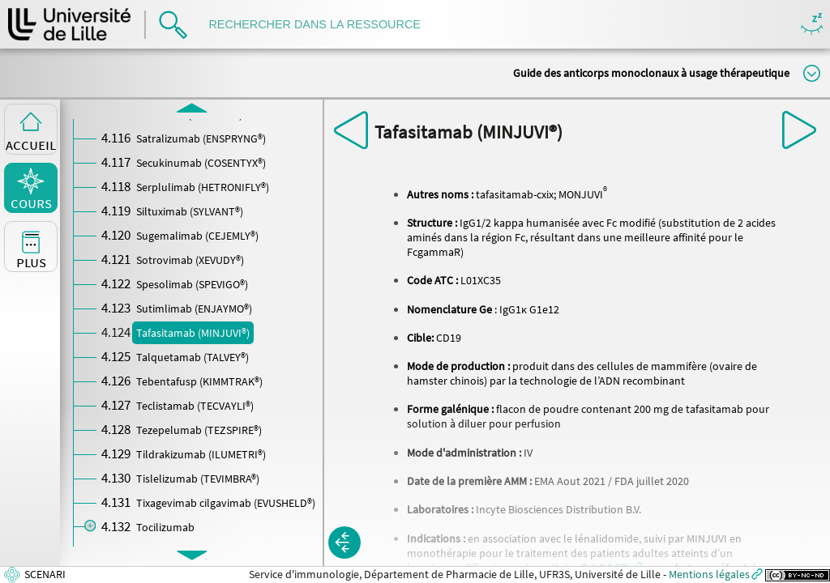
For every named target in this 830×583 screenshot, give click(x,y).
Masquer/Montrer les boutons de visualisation (812, 25)
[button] (344, 542)
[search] (322, 25)
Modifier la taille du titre (812, 73)
